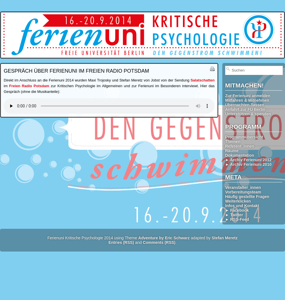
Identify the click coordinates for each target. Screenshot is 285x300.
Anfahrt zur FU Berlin (245, 109)
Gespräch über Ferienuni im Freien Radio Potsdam (76, 71)
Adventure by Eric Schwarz (164, 238)
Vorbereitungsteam (243, 192)
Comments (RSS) (159, 242)
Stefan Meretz (225, 238)
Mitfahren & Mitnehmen (247, 100)
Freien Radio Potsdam (29, 86)
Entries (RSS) (121, 242)
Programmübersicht (244, 137)
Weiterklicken (238, 201)
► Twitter (234, 215)
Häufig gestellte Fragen (247, 196)
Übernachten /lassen (244, 105)
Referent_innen (239, 146)
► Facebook (237, 210)
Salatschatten (202, 80)
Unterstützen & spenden (248, 114)
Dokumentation (239, 155)
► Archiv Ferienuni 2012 (248, 160)
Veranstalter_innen (243, 187)
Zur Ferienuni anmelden (247, 95)
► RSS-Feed (237, 219)
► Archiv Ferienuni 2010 (248, 164)
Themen (233, 141)
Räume (232, 150)
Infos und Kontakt (242, 205)
